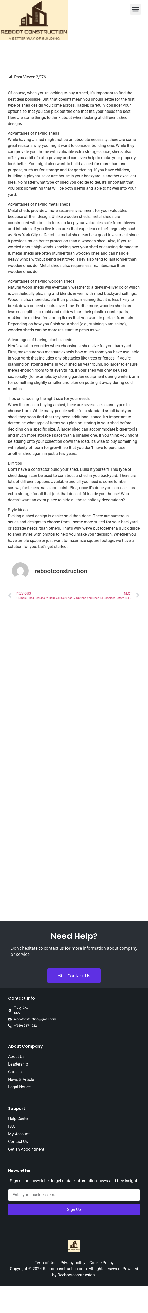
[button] (135, 9)
